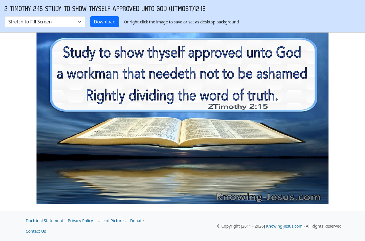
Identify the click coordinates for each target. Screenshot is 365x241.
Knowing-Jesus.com (284, 226)
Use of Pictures (111, 220)
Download (104, 22)
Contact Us (36, 231)
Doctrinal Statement (44, 220)
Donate (137, 220)
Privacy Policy (80, 220)
